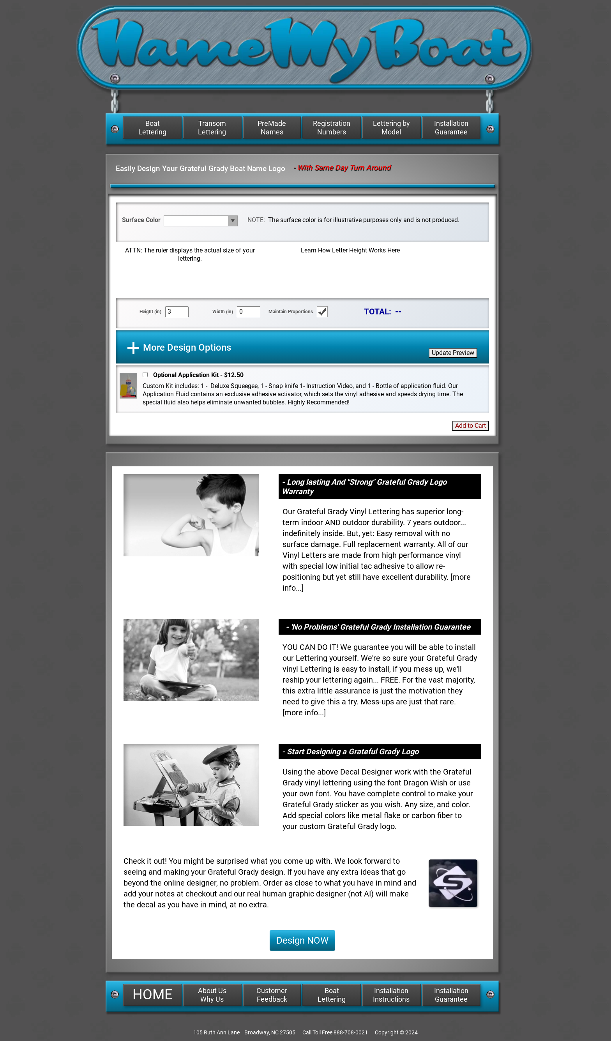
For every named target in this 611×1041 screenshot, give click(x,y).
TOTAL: (377, 311)
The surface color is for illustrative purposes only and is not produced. (363, 220)
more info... (304, 712)
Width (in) (222, 311)
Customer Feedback (271, 994)
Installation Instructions (391, 994)
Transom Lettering (212, 127)
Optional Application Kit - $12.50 (198, 375)
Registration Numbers (331, 127)
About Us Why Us (212, 994)
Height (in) (150, 311)
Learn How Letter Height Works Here (350, 250)
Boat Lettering (152, 127)
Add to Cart (470, 425)
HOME (152, 994)
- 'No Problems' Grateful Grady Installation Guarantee (378, 627)
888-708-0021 (351, 1032)
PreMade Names (272, 127)
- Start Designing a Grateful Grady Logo (350, 751)
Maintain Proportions (290, 311)
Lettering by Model (391, 127)
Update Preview (453, 352)
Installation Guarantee (451, 127)
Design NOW (302, 940)
